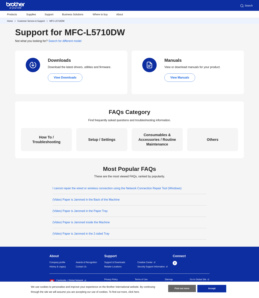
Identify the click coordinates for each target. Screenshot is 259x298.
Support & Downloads (114, 262)
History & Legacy (57, 266)
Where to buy (100, 14)
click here (133, 291)
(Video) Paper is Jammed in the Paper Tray (80, 210)
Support (49, 14)
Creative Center (145, 262)
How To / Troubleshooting (46, 139)
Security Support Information (151, 266)
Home (10, 21)
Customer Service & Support (31, 21)
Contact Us (81, 266)
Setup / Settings (101, 140)
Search (246, 6)
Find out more (182, 289)
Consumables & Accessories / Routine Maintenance (157, 139)
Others (212, 140)
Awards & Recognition (86, 262)
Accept (211, 289)
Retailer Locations (113, 266)
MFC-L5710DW (56, 21)
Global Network (76, 280)
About (119, 14)
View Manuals (179, 77)
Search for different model (64, 40)
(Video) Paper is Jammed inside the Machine (81, 222)
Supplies (31, 14)
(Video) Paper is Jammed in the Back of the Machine (86, 199)
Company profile (57, 262)
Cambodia (57, 280)
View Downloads (65, 77)
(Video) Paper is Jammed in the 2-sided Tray (81, 233)
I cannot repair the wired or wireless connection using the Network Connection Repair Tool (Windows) (117, 188)
